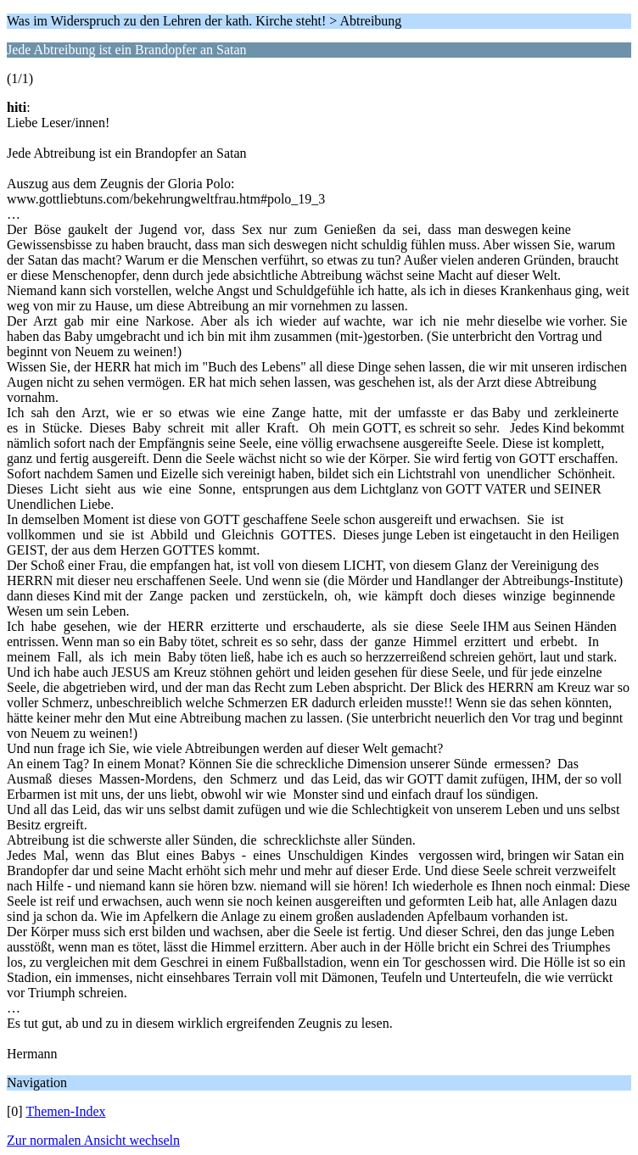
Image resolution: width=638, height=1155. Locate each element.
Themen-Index (65, 1111)
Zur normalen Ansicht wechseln (93, 1140)
